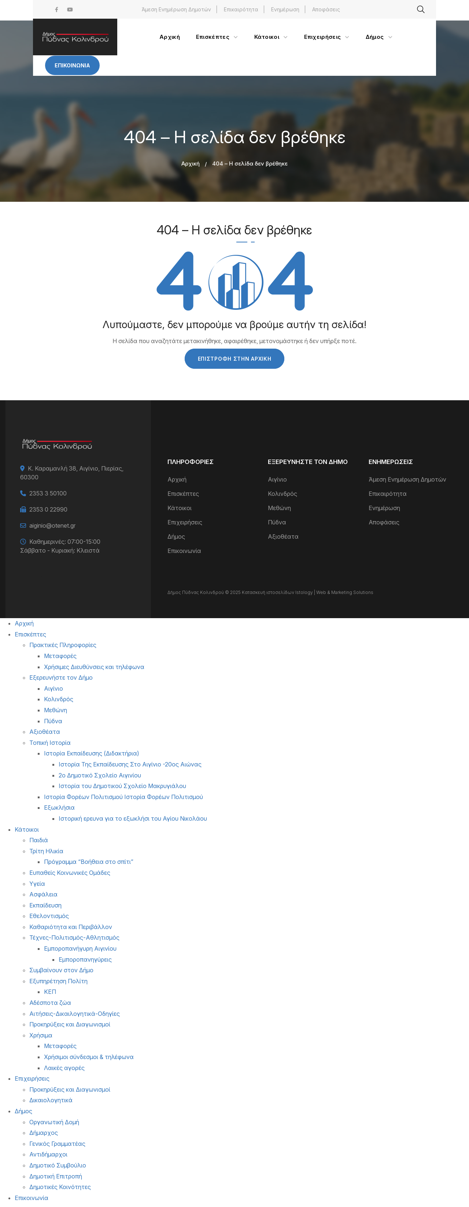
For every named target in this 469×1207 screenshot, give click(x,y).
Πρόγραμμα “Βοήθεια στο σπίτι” (88, 861)
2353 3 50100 (48, 493)
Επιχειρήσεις (184, 522)
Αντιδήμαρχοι (48, 1154)
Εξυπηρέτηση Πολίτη (58, 981)
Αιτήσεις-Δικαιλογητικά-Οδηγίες (74, 1013)
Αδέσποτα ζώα (50, 1002)
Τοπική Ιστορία (50, 742)
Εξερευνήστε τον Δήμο (61, 677)
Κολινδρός (282, 493)
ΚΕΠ (50, 991)
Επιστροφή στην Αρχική (235, 359)
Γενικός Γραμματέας (57, 1143)
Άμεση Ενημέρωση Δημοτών (176, 9)
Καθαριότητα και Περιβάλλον (70, 927)
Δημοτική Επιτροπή (55, 1176)
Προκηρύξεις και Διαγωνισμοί (69, 1024)
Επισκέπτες (183, 493)
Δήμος (176, 536)
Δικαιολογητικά (51, 1100)
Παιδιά (38, 840)
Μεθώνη (279, 508)
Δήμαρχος (43, 1132)
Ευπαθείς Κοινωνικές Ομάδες (69, 872)
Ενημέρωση (285, 9)
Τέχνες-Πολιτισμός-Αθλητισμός (74, 937)
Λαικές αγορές (64, 1068)
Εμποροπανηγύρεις (85, 959)
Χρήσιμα (40, 1035)
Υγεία (37, 883)
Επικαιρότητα (241, 9)
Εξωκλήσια (59, 807)
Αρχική (190, 163)
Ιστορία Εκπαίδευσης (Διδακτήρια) (91, 753)
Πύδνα (277, 522)
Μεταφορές (60, 656)
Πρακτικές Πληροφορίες (62, 645)
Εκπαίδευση (45, 905)
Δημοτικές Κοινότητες (60, 1187)
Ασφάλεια (43, 894)
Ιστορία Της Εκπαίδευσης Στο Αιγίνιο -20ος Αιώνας (130, 764)
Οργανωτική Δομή (54, 1122)
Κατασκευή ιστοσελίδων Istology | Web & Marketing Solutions (307, 592)
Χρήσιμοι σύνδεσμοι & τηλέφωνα (89, 1057)
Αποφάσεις (326, 9)
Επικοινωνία (72, 65)
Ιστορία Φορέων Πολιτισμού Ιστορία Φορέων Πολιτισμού (123, 797)
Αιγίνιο (277, 479)
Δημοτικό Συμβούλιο (57, 1165)
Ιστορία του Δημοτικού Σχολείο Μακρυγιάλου (122, 786)
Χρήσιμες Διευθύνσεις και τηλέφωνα (94, 667)
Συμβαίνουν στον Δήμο (61, 970)
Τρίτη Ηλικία (46, 851)
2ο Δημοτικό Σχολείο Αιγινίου (100, 775)
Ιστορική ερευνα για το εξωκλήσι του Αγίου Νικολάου (133, 818)
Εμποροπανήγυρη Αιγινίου (80, 948)
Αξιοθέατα (283, 536)
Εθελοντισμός (49, 916)
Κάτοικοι (179, 508)
